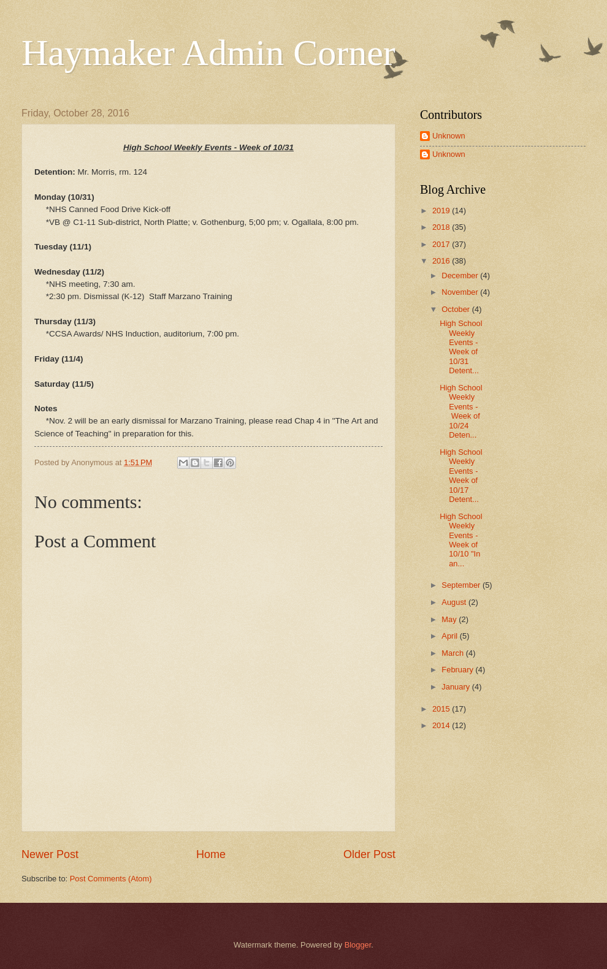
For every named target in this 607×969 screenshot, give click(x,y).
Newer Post (49, 854)
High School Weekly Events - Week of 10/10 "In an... (461, 540)
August (454, 602)
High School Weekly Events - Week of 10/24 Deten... (461, 411)
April (450, 635)
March (453, 653)
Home (211, 854)
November (460, 292)
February (458, 669)
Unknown (448, 135)
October (456, 309)
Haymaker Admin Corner (208, 52)
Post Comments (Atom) (111, 878)
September (462, 585)
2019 (442, 210)
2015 (442, 708)
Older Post (369, 854)
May (450, 619)
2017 (442, 244)
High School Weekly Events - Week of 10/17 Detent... (461, 475)
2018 (442, 227)
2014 (442, 725)
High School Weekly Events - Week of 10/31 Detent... (461, 347)
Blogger (358, 944)
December (460, 275)
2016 (442, 260)
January (456, 686)
